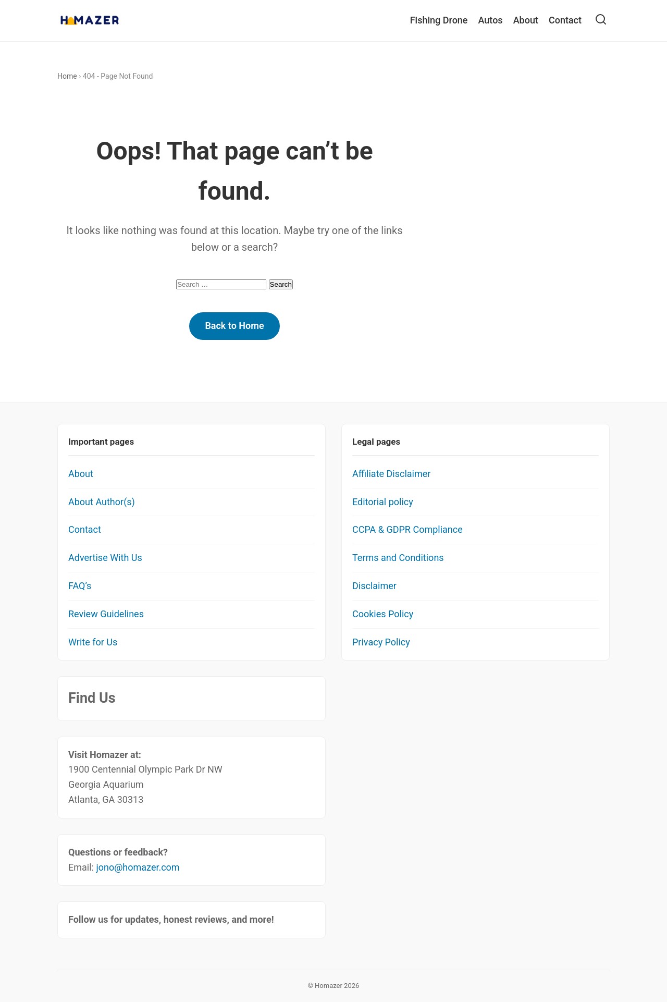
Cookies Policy (382, 613)
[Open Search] (601, 20)
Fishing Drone (439, 20)
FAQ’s (79, 585)
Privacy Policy (381, 642)
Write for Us (92, 642)
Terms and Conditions (398, 557)
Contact (565, 20)
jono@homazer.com (137, 867)
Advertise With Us (105, 557)
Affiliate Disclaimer (391, 473)
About (525, 20)
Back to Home (234, 325)
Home (67, 76)
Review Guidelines (106, 613)
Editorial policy (382, 501)
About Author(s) (101, 501)
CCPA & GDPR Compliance (407, 529)
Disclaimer (374, 585)
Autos (490, 20)
